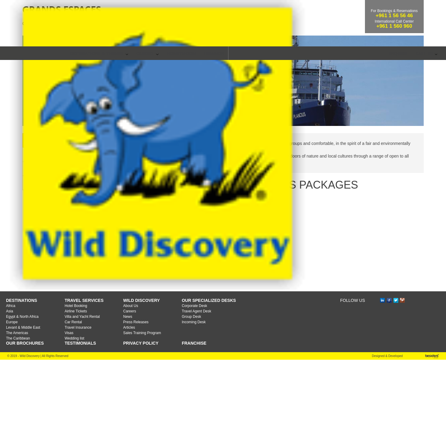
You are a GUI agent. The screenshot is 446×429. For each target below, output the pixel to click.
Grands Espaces (144, 93)
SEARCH (234, 53)
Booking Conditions (102, 238)
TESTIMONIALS (80, 412)
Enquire (396, 53)
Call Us (426, 53)
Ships (87, 224)
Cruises (75, 93)
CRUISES (147, 53)
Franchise (194, 412)
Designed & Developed (387, 425)
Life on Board (95, 252)
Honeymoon (181, 53)
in (383, 370)
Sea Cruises (105, 93)
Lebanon (214, 53)
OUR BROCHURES (25, 412)
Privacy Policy (141, 412)
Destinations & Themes (99, 53)
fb (390, 370)
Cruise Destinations (102, 209)
